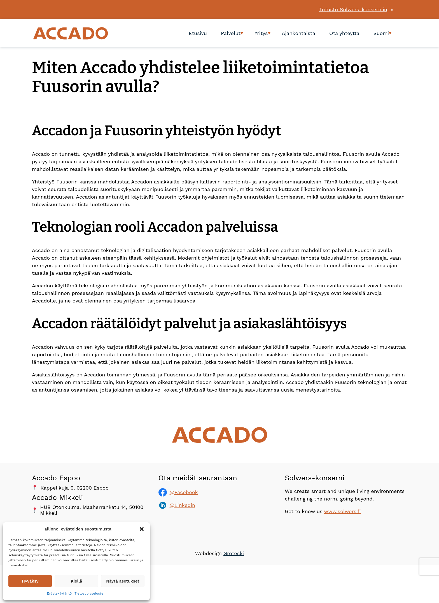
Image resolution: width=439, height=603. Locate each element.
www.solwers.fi (342, 511)
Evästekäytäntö (59, 593)
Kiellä (76, 581)
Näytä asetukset (122, 581)
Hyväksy (30, 581)
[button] (141, 529)
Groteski (233, 553)
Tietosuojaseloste (88, 593)
